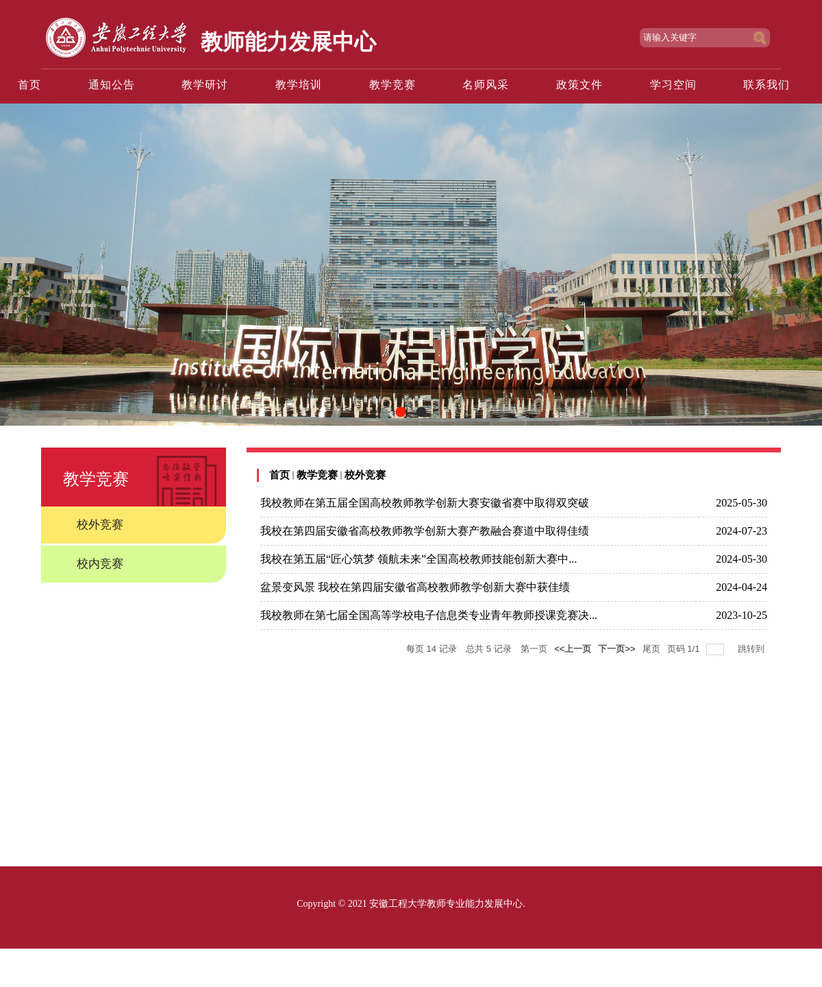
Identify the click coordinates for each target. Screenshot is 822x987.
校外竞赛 (365, 475)
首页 (279, 475)
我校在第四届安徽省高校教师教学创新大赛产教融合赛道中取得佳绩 (424, 531)
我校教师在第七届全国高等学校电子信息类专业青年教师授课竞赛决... (428, 615)
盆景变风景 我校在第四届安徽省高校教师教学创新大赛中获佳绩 (415, 587)
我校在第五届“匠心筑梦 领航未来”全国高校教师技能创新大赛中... (418, 559)
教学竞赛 (317, 475)
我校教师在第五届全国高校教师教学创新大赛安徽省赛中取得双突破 (424, 503)
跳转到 (752, 649)
